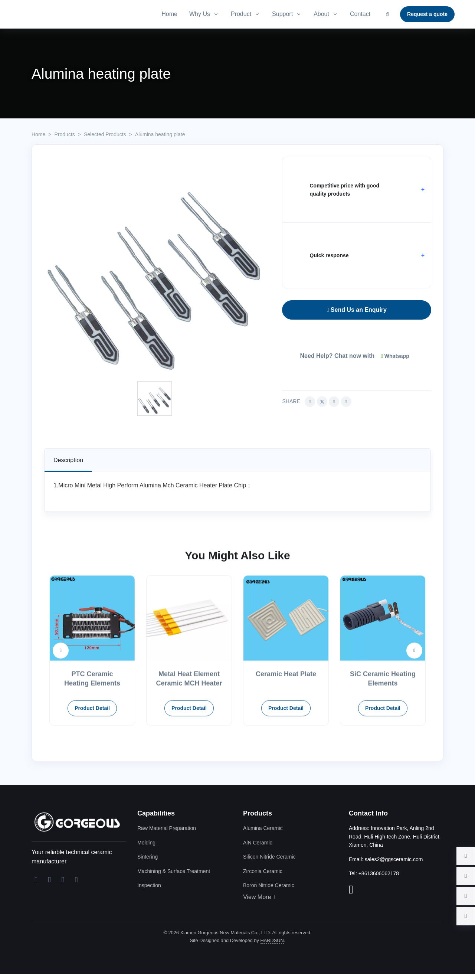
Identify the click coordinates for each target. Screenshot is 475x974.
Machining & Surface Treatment (173, 871)
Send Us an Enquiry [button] (357, 310)
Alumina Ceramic (263, 828)
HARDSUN (272, 940)
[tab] (68, 460)
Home (169, 14)
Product (241, 14)
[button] (356, 189)
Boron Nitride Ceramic (268, 885)
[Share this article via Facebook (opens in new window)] (310, 401)
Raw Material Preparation (166, 828)
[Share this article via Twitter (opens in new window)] (322, 401)
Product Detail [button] (92, 743)
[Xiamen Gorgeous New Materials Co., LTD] (76, 821)
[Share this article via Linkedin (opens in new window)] (334, 401)
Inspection (149, 885)
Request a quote (427, 14)
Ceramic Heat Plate (286, 708)
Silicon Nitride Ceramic (269, 857)
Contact (360, 14)
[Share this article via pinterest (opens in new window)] (346, 401)
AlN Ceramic (257, 843)
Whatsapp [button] (395, 356)
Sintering (147, 857)
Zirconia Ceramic (262, 871)
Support (282, 14)
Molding (146, 843)
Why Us (199, 14)
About (321, 14)
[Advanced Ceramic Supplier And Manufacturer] (76, 14)
